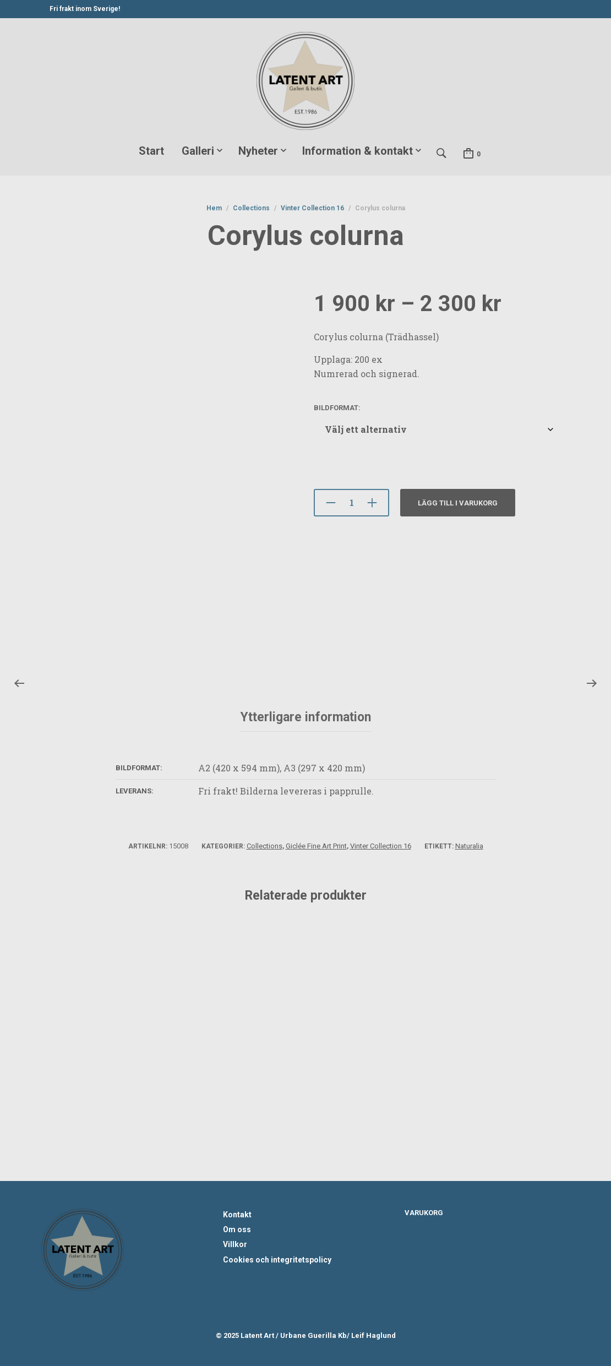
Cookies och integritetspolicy (277, 1259)
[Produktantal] (351, 502)
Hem (214, 208)
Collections (251, 208)
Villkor (235, 1244)
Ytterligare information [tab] (306, 717)
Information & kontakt (357, 150)
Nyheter (258, 150)
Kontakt (237, 1214)
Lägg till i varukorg (458, 503)
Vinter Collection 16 (312, 208)
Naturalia (469, 846)
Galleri (198, 150)
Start (151, 150)
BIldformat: (337, 408)
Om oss (237, 1229)
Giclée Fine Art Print (316, 846)
